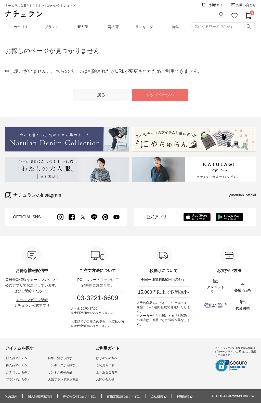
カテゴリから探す (17, 372)
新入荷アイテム (16, 358)
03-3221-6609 (97, 298)
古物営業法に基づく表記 (123, 396)
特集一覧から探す (58, 358)
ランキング (144, 27)
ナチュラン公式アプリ (32, 305)
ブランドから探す (17, 379)
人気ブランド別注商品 (61, 379)
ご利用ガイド (102, 365)
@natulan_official (242, 195)
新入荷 (82, 27)
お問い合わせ (102, 379)
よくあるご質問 (103, 372)
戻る (101, 95)
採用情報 (183, 396)
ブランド (52, 27)
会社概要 (157, 396)
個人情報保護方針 (40, 396)
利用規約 (11, 396)
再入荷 (113, 27)
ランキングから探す (59, 365)
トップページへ (160, 95)
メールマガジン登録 (32, 300)
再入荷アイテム (16, 365)
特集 (175, 27)
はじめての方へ (103, 358)
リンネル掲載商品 (58, 372)
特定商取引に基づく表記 (79, 396)
